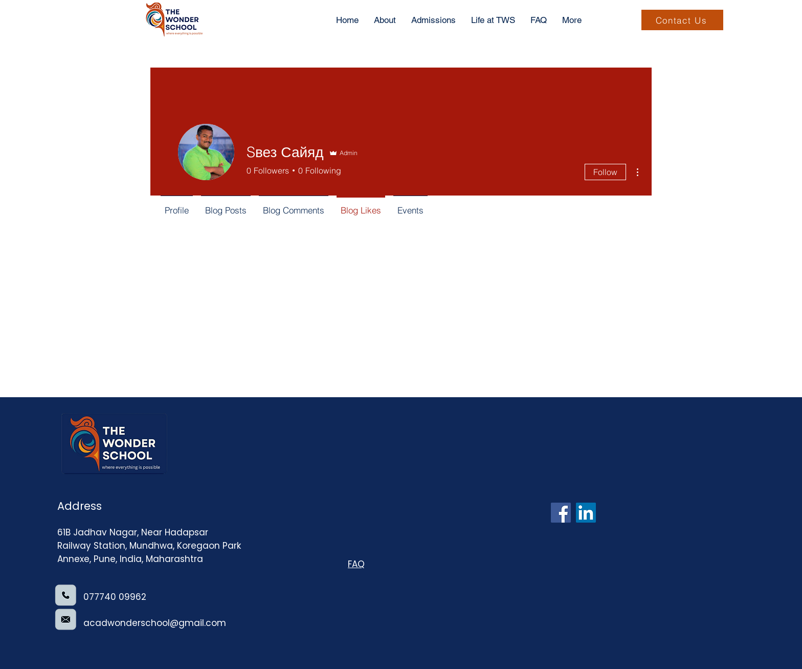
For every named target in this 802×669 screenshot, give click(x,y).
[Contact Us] (682, 20)
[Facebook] (561, 513)
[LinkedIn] (586, 513)
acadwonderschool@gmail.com (154, 623)
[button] (571, 20)
